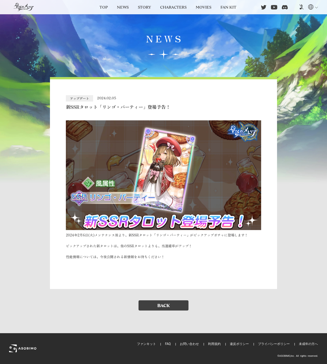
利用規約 (214, 344)
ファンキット (146, 344)
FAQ (168, 344)
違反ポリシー (239, 344)
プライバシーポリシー (274, 344)
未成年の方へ (308, 344)
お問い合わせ (189, 344)
